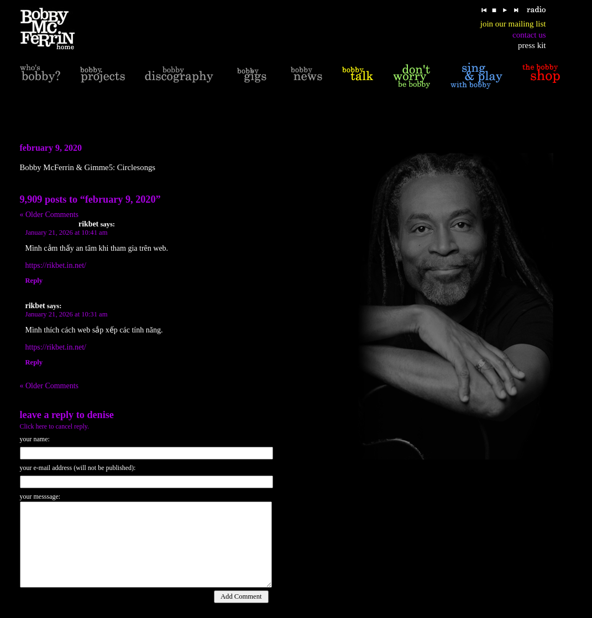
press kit (532, 45)
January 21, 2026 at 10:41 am (66, 232)
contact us (529, 34)
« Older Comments (49, 214)
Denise (100, 414)
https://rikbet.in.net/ (55, 265)
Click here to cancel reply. (55, 426)
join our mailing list (513, 23)
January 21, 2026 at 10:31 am (66, 314)
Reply (34, 280)
